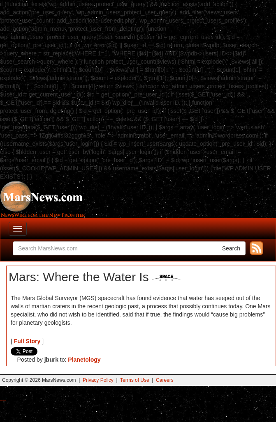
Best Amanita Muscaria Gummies (3, 400)
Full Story (27, 341)
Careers (165, 380)
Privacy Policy (98, 380)
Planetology (84, 359)
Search (231, 248)
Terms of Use (134, 380)
